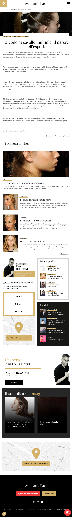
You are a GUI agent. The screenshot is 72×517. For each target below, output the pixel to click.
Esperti (26, 36)
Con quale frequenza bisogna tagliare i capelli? (57, 329)
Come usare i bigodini (55, 337)
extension (29, 87)
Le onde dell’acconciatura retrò (36, 197)
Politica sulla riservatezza (62, 507)
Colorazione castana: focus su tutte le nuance (56, 311)
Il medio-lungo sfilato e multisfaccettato (56, 292)
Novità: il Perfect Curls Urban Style (56, 267)
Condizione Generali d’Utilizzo (45, 507)
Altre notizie (64, 252)
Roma (19, 294)
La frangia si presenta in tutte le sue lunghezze (56, 275)
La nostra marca (8, 507)
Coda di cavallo (17, 36)
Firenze (18, 309)
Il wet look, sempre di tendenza (35, 218)
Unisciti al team (49, 491)
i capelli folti (40, 67)
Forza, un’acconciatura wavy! (34, 239)
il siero (31, 121)
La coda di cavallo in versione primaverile (24, 180)
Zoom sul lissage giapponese (53, 283)
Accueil (3, 9)
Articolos (8, 9)
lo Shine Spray (61, 121)
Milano (18, 302)
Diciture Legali (31, 507)
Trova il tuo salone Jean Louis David (19, 336)
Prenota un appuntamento (28, 491)
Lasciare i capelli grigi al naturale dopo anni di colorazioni (56, 320)
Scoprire (14, 380)
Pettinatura (7, 36)
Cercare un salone (20, 507)
